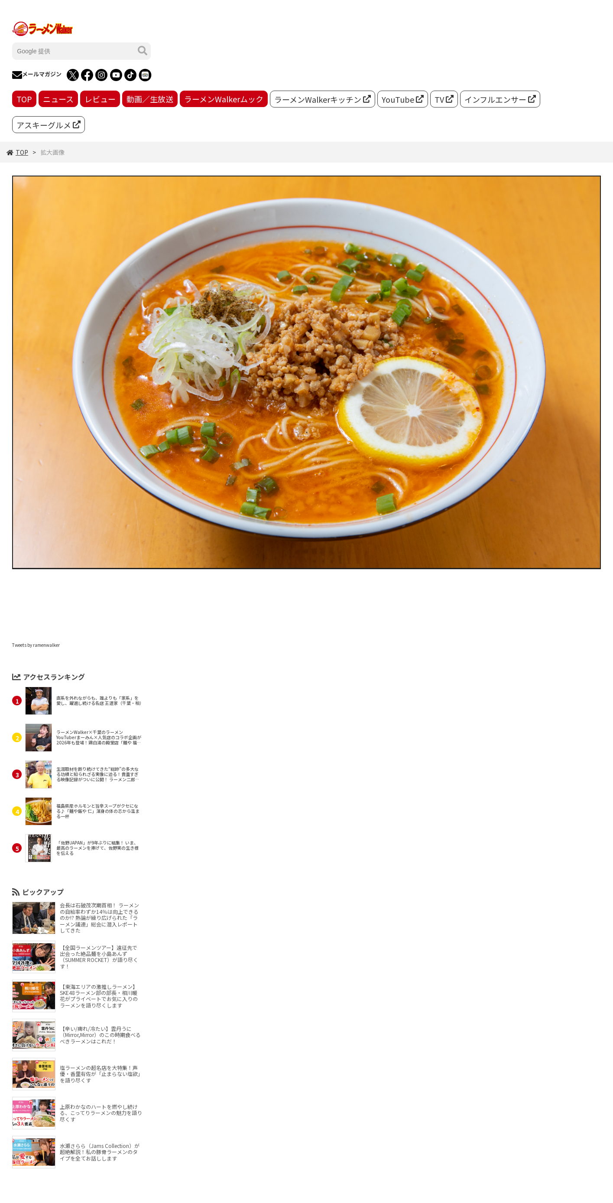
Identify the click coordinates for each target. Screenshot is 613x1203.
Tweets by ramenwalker (36, 645)
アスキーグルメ (48, 124)
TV (444, 99)
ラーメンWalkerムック (223, 98)
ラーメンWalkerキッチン (322, 99)
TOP (24, 98)
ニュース (58, 98)
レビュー (100, 98)
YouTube (403, 99)
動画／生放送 (149, 98)
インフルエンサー (500, 99)
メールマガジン (37, 75)
